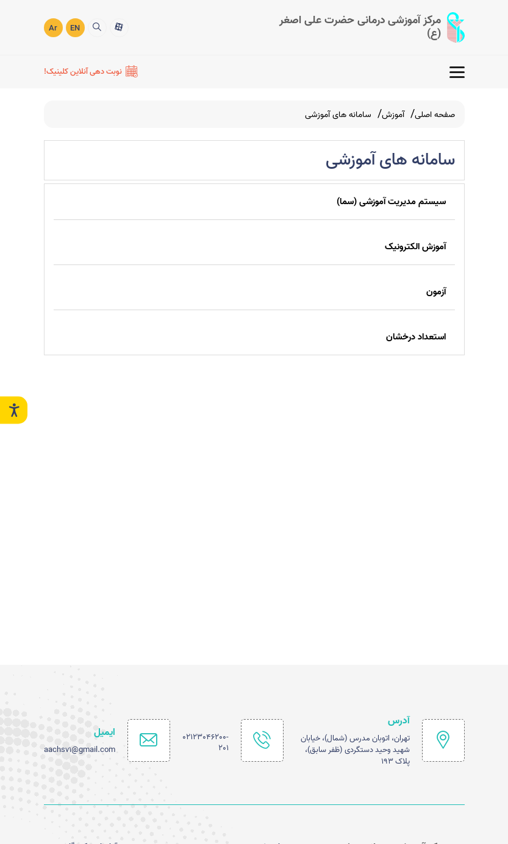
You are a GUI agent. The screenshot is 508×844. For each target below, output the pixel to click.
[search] (97, 27)
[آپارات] (119, 27)
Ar (53, 28)
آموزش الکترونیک (415, 246)
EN (75, 28)
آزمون (436, 292)
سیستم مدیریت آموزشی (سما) (391, 201)
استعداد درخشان (416, 337)
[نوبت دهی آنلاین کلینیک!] (91, 72)
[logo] (364, 27)
